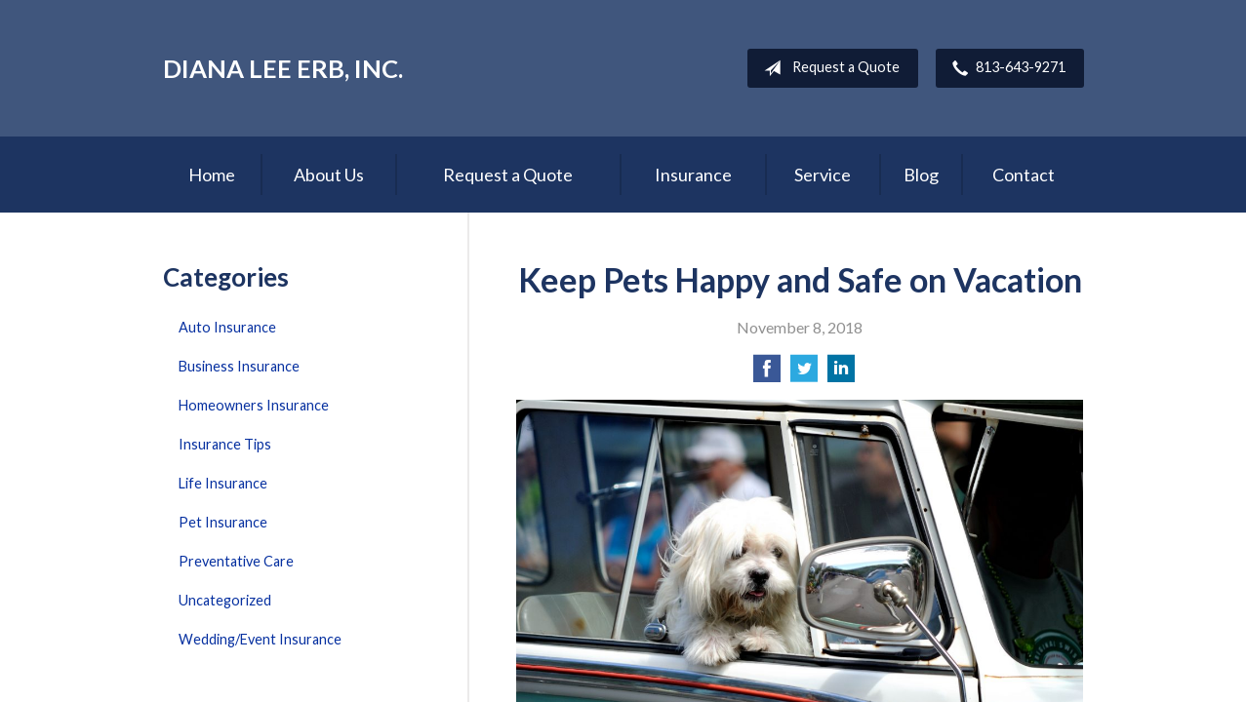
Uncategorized (225, 600)
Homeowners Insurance (254, 405)
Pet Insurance (223, 522)
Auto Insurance (227, 327)
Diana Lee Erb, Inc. (283, 68)
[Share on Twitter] (804, 374)
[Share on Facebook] (767, 374)
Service (822, 174)
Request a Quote (828, 68)
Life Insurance (223, 483)
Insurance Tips (225, 444)
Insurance (693, 174)
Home (211, 174)
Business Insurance (239, 366)
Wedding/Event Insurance (260, 639)
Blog (921, 174)
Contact (1023, 174)
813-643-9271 (1005, 68)
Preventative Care (236, 561)
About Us (329, 174)
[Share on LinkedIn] (841, 374)
